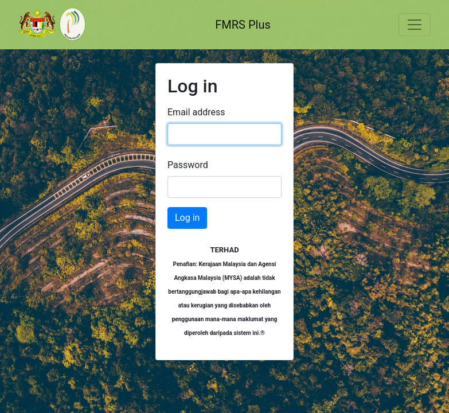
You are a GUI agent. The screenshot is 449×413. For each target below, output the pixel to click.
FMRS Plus (243, 25)
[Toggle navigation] (415, 24)
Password (187, 164)
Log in (187, 217)
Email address (196, 112)
